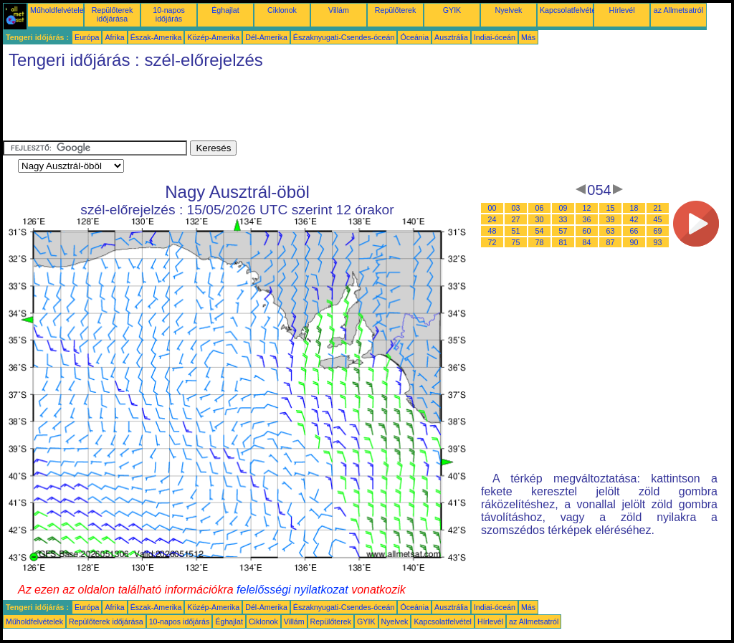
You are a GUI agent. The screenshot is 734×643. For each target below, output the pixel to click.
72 (492, 242)
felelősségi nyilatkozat (292, 590)
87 (610, 242)
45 (658, 219)
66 (634, 231)
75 (516, 242)
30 (539, 219)
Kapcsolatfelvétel (569, 10)
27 (516, 219)
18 (634, 208)
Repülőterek (395, 10)
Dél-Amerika (266, 37)
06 (539, 208)
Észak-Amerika (156, 37)
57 (563, 231)
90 (634, 242)
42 (634, 219)
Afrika (114, 37)
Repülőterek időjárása (112, 14)
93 (658, 242)
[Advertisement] (264, 108)
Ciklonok (282, 10)
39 (610, 219)
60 (587, 231)
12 (587, 208)
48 (492, 231)
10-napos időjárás (168, 14)
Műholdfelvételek (58, 10)
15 (610, 208)
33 (563, 219)
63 (610, 231)
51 (516, 231)
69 (658, 231)
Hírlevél (621, 10)
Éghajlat (225, 10)
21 (658, 208)
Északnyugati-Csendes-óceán (344, 37)
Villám (338, 10)
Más (528, 37)
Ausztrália (451, 37)
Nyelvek (509, 10)
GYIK (452, 10)
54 (539, 231)
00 (492, 208)
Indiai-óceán (494, 37)
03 (516, 208)
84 (587, 242)
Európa (87, 37)
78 (539, 242)
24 (492, 219)
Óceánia (414, 37)
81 (563, 242)
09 (563, 208)
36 (587, 219)
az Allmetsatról (678, 10)
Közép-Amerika (213, 37)
